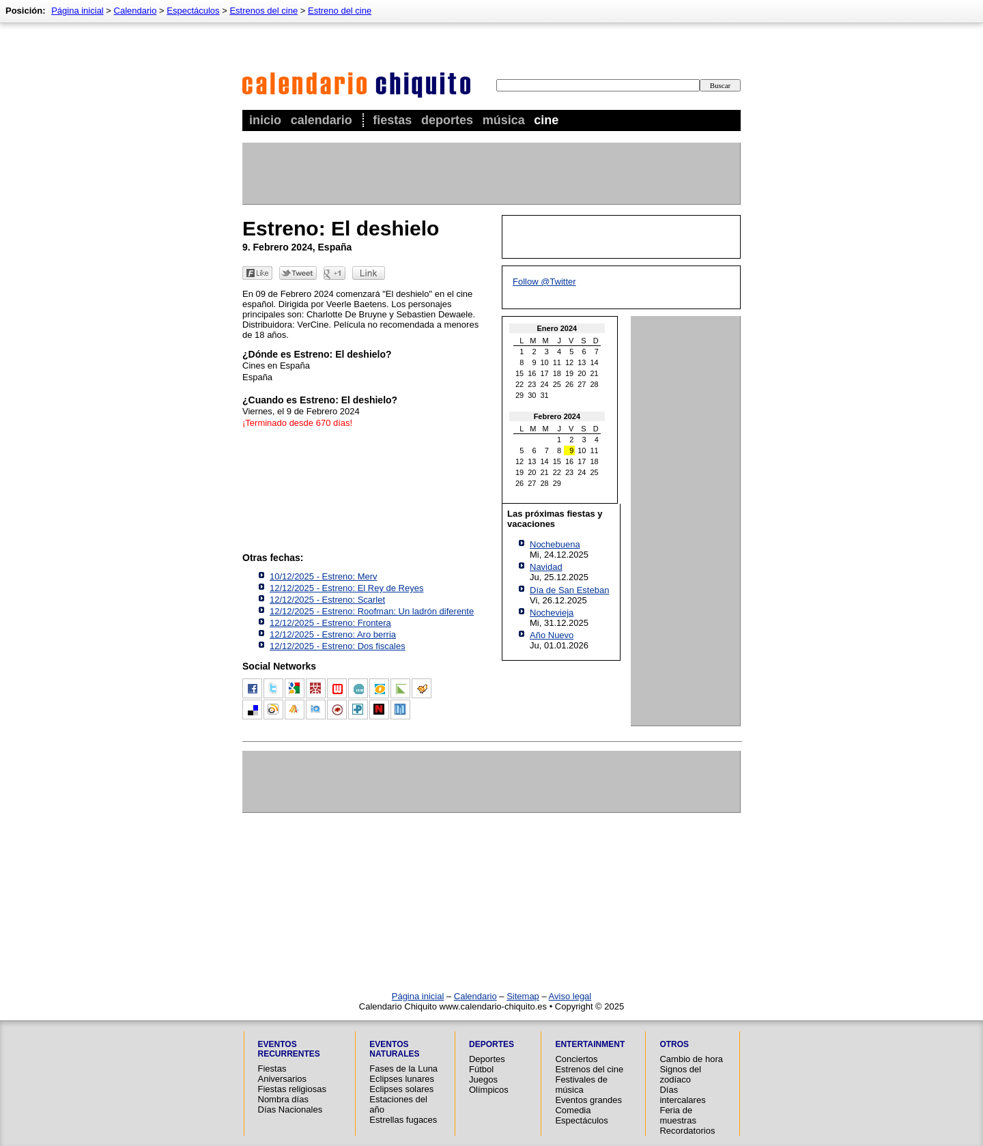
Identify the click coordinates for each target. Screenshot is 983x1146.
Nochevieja (551, 612)
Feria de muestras (677, 1115)
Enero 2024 (557, 328)
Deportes (447, 120)
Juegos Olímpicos (489, 1084)
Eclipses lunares (401, 1079)
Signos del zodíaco (680, 1074)
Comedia (572, 1110)
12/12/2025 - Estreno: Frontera (330, 623)
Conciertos (576, 1059)
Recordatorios (687, 1131)
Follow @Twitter (544, 281)
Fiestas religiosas (292, 1089)
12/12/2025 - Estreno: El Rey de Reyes (346, 588)
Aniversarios (282, 1079)
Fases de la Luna (403, 1068)
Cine (546, 120)
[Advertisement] (490, 173)
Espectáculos (193, 10)
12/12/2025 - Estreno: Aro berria (333, 634)
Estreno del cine (339, 10)
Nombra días (283, 1099)
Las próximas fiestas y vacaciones (554, 518)
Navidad (546, 567)
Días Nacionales (290, 1109)
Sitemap (523, 996)
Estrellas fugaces (403, 1120)
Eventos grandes (588, 1100)
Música (504, 120)
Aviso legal (570, 996)
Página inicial (77, 10)
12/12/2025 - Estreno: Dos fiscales (337, 646)
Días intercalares (682, 1095)
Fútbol (481, 1069)
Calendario (321, 120)
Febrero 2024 (557, 416)
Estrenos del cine (263, 10)
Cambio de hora (691, 1059)
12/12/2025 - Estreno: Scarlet (327, 600)
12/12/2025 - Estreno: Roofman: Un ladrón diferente (372, 611)
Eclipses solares (401, 1089)
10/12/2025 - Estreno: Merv (323, 576)
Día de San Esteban (569, 590)
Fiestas (392, 120)
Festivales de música (581, 1084)
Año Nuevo (551, 635)
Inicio (265, 120)
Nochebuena (555, 544)
